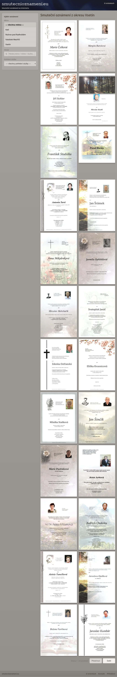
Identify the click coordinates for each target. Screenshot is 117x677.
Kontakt (101, 674)
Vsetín (8, 44)
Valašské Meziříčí (12, 39)
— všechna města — (14, 25)
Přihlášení (111, 674)
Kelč (7, 29)
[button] (58, 46)
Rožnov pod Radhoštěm (15, 34)
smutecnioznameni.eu (25, 4)
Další (109, 661)
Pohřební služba (10, 59)
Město (6, 20)
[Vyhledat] (22, 54)
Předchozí (96, 661)
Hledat (6, 50)
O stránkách (109, 3)
